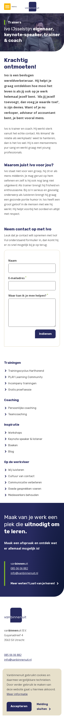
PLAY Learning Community (25, 377)
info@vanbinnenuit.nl (24, 573)
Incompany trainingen (22, 383)
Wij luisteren (16, 469)
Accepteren (19, 706)
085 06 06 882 (19, 568)
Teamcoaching (17, 414)
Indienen (45, 333)
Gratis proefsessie (19, 389)
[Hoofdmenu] (7, 6)
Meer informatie (17, 694)
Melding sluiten (42, 707)
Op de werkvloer (16, 462)
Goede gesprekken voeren (24, 488)
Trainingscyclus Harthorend (26, 370)
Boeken (13, 445)
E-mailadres (16, 278)
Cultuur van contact (21, 476)
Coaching (11, 400)
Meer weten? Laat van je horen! (33, 583)
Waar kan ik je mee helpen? (27, 295)
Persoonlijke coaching (22, 408)
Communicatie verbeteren (25, 482)
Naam (12, 260)
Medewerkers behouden (23, 495)
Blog (11, 451)
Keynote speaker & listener (25, 439)
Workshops (15, 432)
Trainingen (12, 363)
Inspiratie (11, 425)
